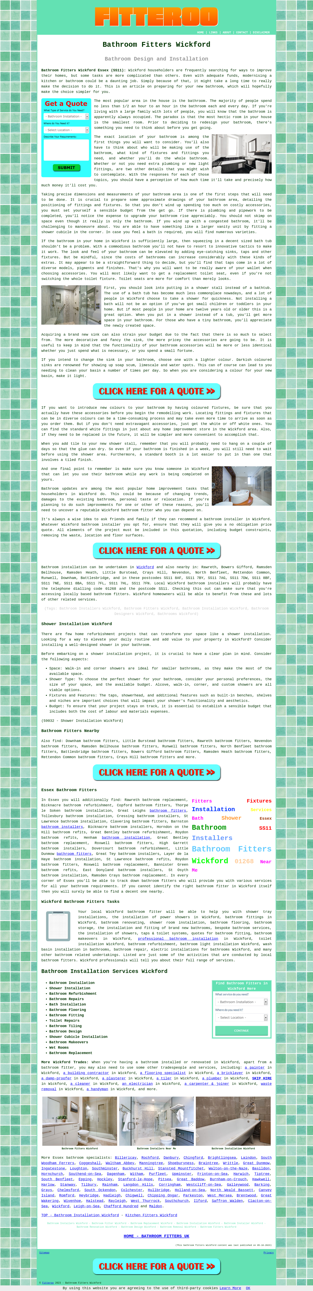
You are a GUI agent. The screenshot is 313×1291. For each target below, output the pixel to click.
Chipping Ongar (163, 1196)
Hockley (104, 1179)
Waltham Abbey (120, 1163)
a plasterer (114, 1078)
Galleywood (238, 1185)
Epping (85, 1179)
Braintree (208, 1163)
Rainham (109, 1185)
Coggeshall (90, 1163)
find (56, 741)
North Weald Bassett (232, 1190)
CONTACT (242, 32)
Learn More (230, 1288)
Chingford (193, 1158)
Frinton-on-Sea (212, 1174)
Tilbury (88, 1185)
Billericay (126, 1158)
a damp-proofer (56, 1078)
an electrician (137, 1084)
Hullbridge (158, 1190)
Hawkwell (260, 1179)
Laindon (248, 1158)
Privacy (269, 1252)
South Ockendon (100, 1190)
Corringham (169, 1185)
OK (248, 1288)
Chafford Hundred (121, 1206)
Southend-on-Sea (85, 1174)
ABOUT (227, 32)
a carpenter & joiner (206, 1084)
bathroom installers (62, 827)
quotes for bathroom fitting (220, 933)
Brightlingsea (222, 1158)
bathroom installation (126, 838)
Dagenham (115, 1174)
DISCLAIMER (261, 32)
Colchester (132, 1190)
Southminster (105, 1169)
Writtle (230, 1163)
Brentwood (246, 1196)
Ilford (200, 1201)
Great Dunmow (256, 1163)
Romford (66, 1196)
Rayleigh (117, 1201)
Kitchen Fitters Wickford (151, 1215)
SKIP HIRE (262, 1078)
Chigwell (134, 1196)
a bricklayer (230, 1073)
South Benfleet (57, 1179)
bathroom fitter (212, 886)
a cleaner (80, 1084)
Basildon (260, 1169)
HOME (200, 32)
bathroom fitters (168, 811)
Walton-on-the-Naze (228, 1169)
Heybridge (88, 1196)
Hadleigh (112, 1196)
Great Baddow (190, 1179)
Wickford (145, 567)
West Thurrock (145, 1201)
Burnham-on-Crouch (228, 1179)
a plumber (212, 1078)
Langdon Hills (138, 1185)
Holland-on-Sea (190, 1190)
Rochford (149, 1158)
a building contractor (86, 1073)
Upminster (181, 1174)
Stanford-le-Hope (135, 1179)
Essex (58, 1158)
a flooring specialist (163, 1073)
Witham (136, 1174)
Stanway (67, 1185)
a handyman (97, 1089)
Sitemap (44, 1252)
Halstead (94, 1201)
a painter (255, 1068)
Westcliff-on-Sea (203, 1185)
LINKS (213, 32)
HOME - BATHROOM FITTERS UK (156, 1236)
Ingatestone (53, 1169)
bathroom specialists (88, 1158)
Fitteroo (48, 1283)
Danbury (171, 1158)
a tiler (164, 1078)
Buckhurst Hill (138, 1169)
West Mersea (219, 1196)
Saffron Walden (227, 1201)
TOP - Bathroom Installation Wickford (80, 1215)
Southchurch (177, 1201)
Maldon (155, 1206)
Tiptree (262, 1174)
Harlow (47, 1185)
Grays (46, 1190)
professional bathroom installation (178, 939)
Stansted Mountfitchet (181, 1169)
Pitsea (164, 1179)
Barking (262, 1185)
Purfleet (157, 1174)
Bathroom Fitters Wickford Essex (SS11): (83, 70)
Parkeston (193, 1196)
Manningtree (151, 1163)
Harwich (241, 1174)
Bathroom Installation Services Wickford (104, 972)
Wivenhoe (72, 1201)
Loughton (78, 1169)
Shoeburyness (181, 1163)
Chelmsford (68, 1190)
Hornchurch (52, 1174)
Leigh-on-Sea (87, 1206)
